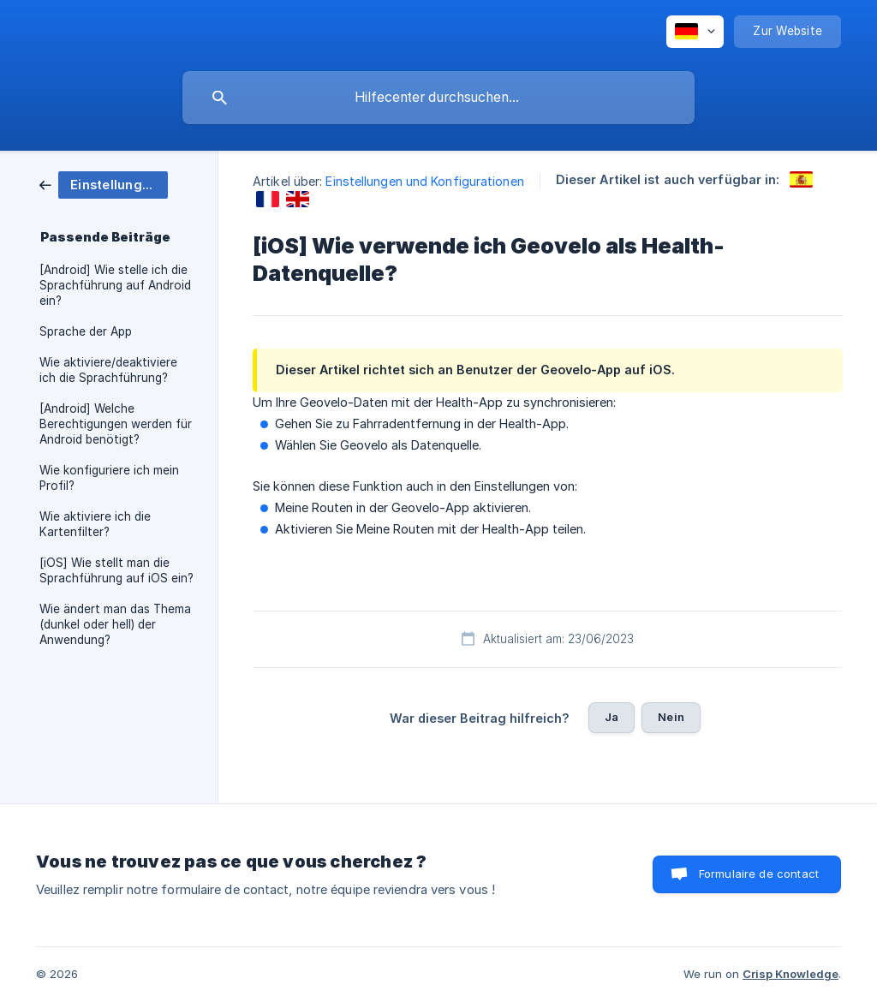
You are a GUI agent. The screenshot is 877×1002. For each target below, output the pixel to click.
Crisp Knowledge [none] (790, 974)
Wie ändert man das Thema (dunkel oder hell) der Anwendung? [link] (115, 624)
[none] (695, 31)
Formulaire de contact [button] (759, 873)
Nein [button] (671, 717)
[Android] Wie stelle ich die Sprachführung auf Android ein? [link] (115, 285)
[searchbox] (438, 97)
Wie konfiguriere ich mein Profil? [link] (109, 477)
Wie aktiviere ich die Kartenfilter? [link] (95, 524)
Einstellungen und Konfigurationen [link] (424, 181)
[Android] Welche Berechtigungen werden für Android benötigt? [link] (115, 424)
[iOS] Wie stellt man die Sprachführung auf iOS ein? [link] (116, 570)
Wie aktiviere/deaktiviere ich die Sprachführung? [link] (108, 370)
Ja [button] (611, 717)
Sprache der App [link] (85, 331)
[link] (103, 184)
